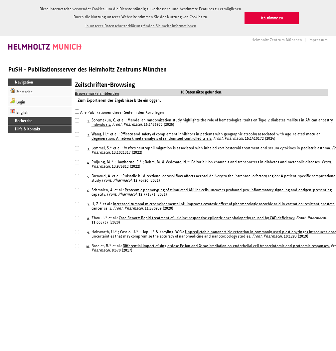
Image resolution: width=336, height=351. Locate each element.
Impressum (318, 39)
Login (17, 100)
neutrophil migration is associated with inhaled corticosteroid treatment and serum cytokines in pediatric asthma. (227, 147)
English (19, 111)
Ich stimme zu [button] (272, 18)
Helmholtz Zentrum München (277, 39)
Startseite (21, 90)
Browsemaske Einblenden (97, 93)
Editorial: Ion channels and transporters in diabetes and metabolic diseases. (256, 161)
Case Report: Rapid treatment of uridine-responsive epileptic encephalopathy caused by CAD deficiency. (207, 217)
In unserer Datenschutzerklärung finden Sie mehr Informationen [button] (140, 26)
